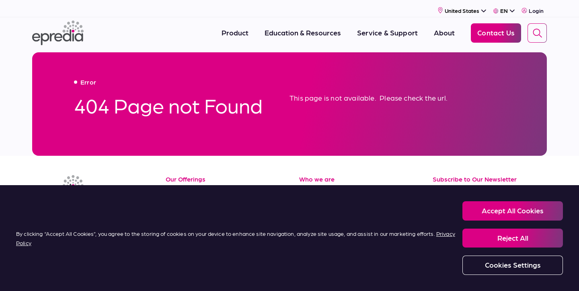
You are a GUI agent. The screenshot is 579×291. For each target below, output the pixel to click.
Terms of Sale (188, 223)
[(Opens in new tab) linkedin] (40, 210)
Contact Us (318, 241)
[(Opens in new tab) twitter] (98, 210)
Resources (183, 187)
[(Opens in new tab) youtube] (79, 210)
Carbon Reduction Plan (387, 275)
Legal (111, 275)
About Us (314, 187)
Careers (312, 205)
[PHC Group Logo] (45, 276)
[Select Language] (504, 6)
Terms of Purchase (196, 241)
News (308, 223)
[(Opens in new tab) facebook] (59, 210)
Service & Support (195, 205)
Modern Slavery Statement (236, 275)
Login (533, 7)
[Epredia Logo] (58, 29)
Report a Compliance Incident (314, 275)
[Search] (537, 29)
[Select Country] (462, 6)
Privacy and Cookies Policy (162, 275)
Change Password (448, 275)
